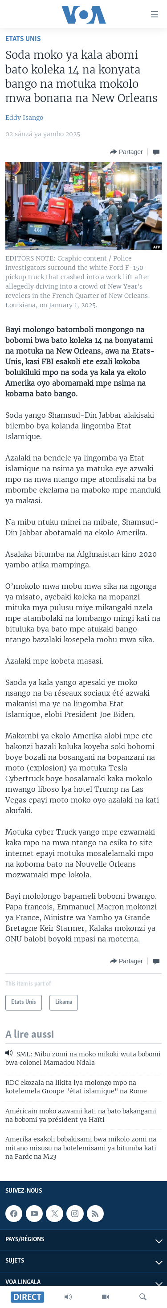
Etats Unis (23, 39)
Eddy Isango (24, 118)
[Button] (126, 152)
